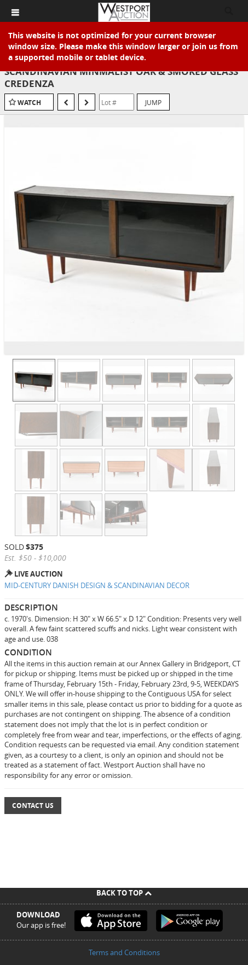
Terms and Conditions (124, 952)
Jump (153, 102)
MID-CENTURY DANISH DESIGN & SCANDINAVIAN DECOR (96, 585)
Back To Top (124, 893)
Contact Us (33, 805)
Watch (29, 102)
